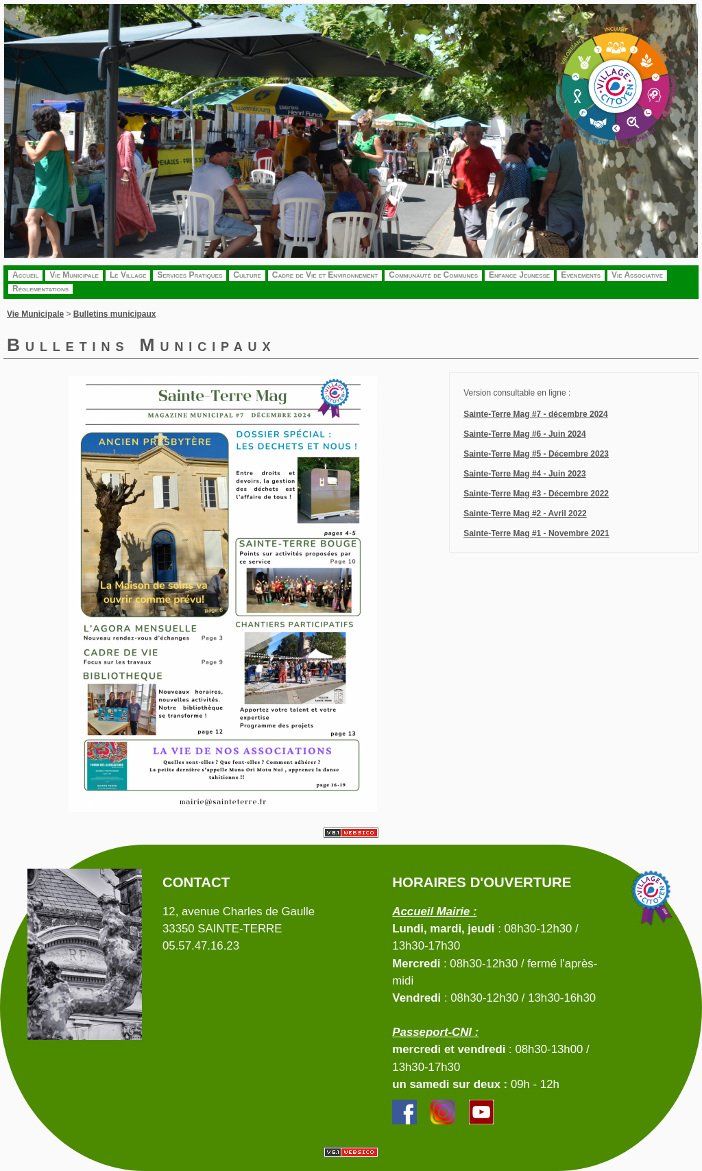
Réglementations (40, 288)
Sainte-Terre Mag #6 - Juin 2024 (524, 434)
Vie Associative (637, 275)
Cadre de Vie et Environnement (325, 275)
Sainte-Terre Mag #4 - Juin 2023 (524, 474)
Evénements (581, 275)
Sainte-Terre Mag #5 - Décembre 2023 (536, 454)
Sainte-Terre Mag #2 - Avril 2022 (525, 513)
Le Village (128, 275)
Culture (247, 275)
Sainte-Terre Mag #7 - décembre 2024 (535, 414)
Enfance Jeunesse (519, 275)
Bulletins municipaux (114, 314)
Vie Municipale (73, 275)
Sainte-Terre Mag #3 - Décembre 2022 (536, 493)
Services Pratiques (189, 275)
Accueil (25, 275)
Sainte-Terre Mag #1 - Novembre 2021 (536, 533)
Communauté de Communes (433, 275)
